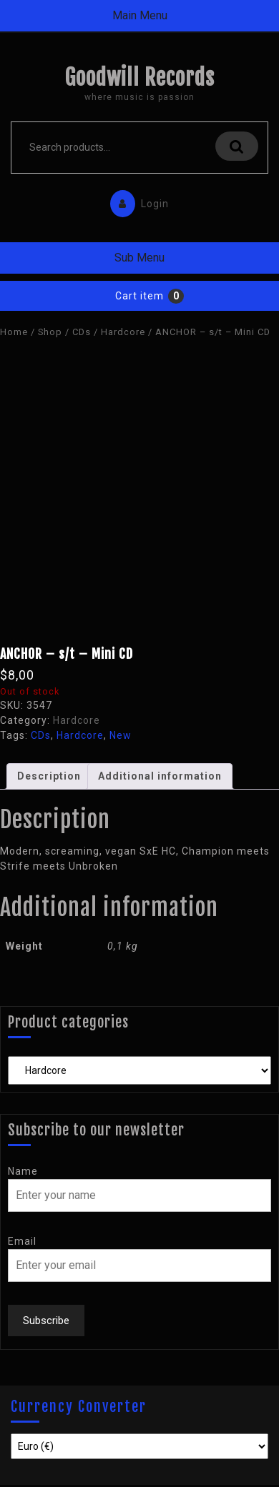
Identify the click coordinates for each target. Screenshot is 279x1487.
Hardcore (123, 332)
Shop (50, 332)
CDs (81, 332)
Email (22, 1241)
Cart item (139, 296)
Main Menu (139, 15)
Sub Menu (139, 257)
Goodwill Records (139, 77)
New (120, 735)
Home (14, 332)
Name (23, 1171)
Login (136, 200)
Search (236, 146)
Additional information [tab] (160, 776)
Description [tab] (49, 776)
